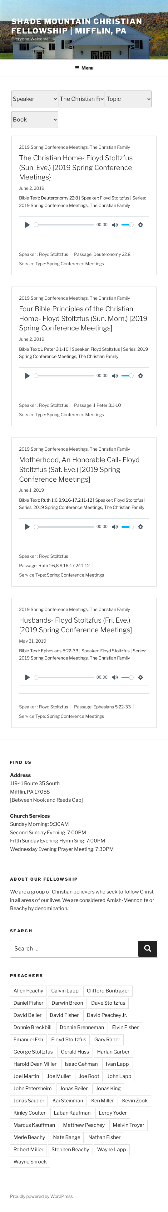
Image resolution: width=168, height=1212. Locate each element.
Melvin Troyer (128, 1125)
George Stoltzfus (33, 1052)
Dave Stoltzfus (108, 1003)
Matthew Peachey (84, 1125)
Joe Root (89, 1076)
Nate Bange (66, 1137)
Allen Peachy (28, 991)
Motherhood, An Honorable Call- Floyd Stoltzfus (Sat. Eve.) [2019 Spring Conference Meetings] (79, 469)
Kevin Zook (135, 1101)
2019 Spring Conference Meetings (53, 147)
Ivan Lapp (117, 1064)
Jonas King (108, 1088)
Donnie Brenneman (82, 1027)
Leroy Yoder (113, 1113)
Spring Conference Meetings (75, 263)
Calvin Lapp (65, 991)
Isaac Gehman (81, 1064)
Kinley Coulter (29, 1113)
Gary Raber (107, 1040)
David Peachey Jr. (107, 1015)
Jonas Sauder (28, 1101)
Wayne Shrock (30, 1162)
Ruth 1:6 (49, 500)
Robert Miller (28, 1149)
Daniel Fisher (28, 1003)
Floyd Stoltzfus (53, 254)
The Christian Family (110, 147)
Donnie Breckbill (32, 1027)
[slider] (64, 225)
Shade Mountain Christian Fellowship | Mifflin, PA (76, 26)
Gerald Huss (75, 1052)
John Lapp (119, 1076)
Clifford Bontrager (108, 991)
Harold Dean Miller (35, 1064)
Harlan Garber (113, 1052)
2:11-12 (85, 500)
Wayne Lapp (111, 1149)
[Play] (27, 225)
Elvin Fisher (125, 1027)
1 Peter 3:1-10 (55, 349)
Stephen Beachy (70, 1149)
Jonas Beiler (74, 1088)
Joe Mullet (59, 1076)
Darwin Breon (67, 1003)
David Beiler (27, 1015)
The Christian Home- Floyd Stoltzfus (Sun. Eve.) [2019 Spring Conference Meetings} (76, 167)
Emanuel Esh (28, 1040)
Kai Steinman (67, 1101)
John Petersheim (32, 1088)
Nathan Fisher (104, 1137)
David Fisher (64, 1015)
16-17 (71, 500)
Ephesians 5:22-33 (59, 650)
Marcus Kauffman (34, 1125)
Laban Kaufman (72, 1113)
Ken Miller (102, 1101)
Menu (84, 67)
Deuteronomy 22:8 (59, 197)
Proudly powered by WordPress (41, 1196)
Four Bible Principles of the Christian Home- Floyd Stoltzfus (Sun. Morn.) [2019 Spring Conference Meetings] (83, 318)
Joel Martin (26, 1076)
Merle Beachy (29, 1137)
